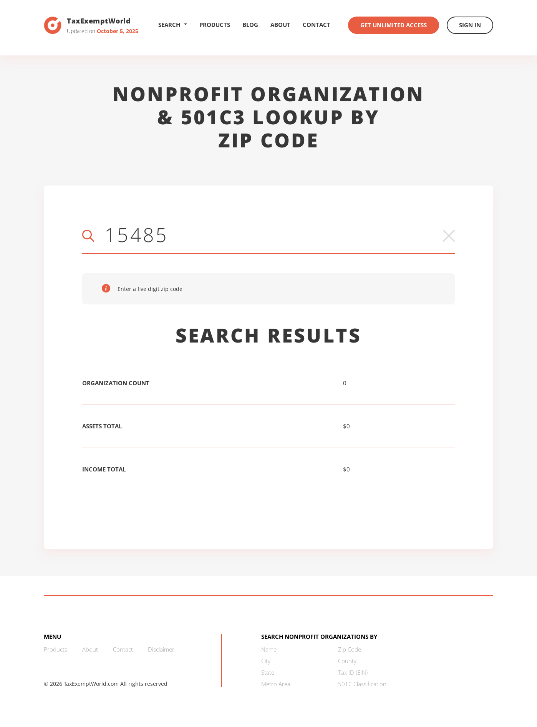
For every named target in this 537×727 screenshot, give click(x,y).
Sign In (470, 25)
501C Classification (362, 684)
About (280, 24)
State (267, 672)
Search (172, 24)
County (347, 661)
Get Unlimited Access (393, 25)
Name (269, 649)
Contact (316, 24)
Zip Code (349, 649)
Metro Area (275, 684)
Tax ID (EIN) (353, 672)
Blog (250, 24)
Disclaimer (161, 649)
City (265, 661)
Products (214, 24)
